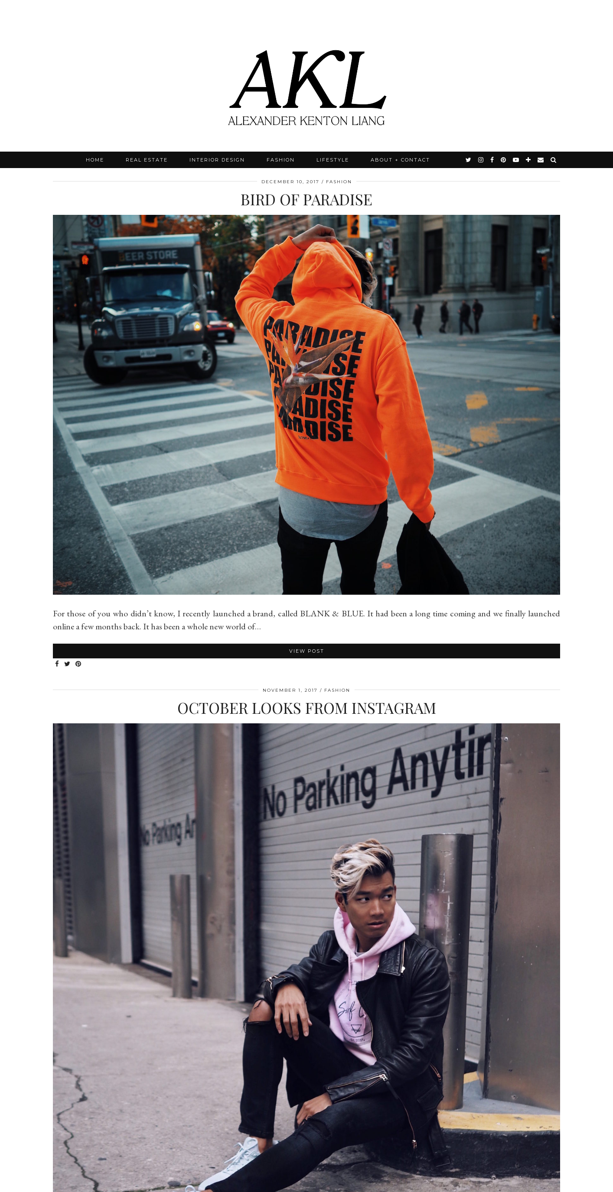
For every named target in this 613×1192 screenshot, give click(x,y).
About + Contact (400, 160)
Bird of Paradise (306, 199)
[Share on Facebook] (57, 664)
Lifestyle (332, 160)
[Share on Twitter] (67, 664)
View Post (306, 651)
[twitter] (469, 160)
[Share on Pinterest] (78, 664)
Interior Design (217, 160)
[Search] (554, 160)
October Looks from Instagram (306, 707)
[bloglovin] (528, 160)
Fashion (281, 160)
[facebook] (492, 160)
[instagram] (481, 160)
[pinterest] (504, 160)
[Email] (541, 160)
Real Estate (147, 160)
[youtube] (516, 160)
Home (95, 160)
